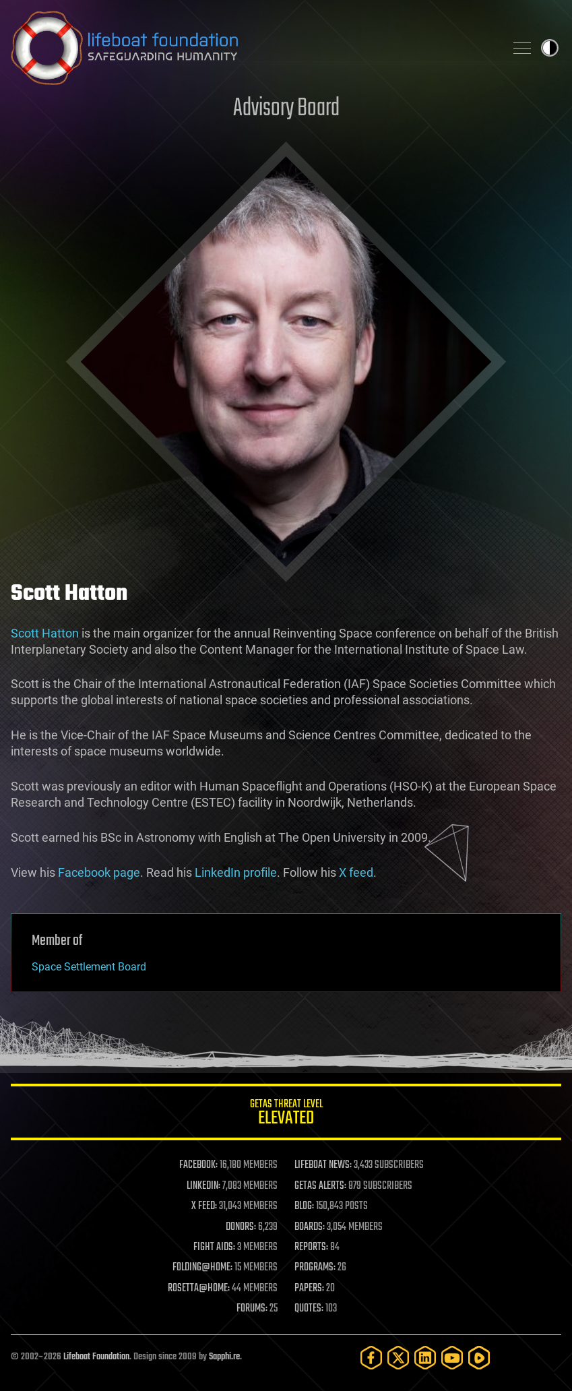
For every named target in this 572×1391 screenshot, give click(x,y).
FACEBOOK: (198, 1165)
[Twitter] (398, 1357)
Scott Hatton (45, 633)
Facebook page (99, 872)
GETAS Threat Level (286, 1114)
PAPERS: (309, 1288)
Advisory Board (286, 109)
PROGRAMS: (315, 1267)
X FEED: (204, 1206)
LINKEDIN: (203, 1186)
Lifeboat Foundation (96, 1357)
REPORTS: (311, 1247)
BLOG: (304, 1206)
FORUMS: (251, 1309)
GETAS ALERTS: (320, 1186)
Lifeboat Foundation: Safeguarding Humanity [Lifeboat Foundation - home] (252, 48)
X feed (356, 872)
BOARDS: (309, 1227)
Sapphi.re (224, 1357)
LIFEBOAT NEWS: (323, 1165)
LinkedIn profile (236, 872)
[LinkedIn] (425, 1357)
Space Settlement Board (89, 966)
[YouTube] (452, 1357)
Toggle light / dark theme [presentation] (550, 48)
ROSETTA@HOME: (199, 1288)
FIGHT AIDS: (214, 1247)
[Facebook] (371, 1357)
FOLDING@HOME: (202, 1267)
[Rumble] (479, 1357)
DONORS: (241, 1227)
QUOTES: (308, 1309)
